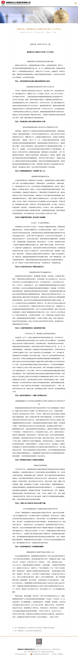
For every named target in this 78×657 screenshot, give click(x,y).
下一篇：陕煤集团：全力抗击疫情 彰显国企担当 (27, 630)
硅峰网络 (60, 654)
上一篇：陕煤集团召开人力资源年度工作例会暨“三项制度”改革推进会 (33, 627)
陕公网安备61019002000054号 (39, 654)
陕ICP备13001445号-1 (21, 654)
